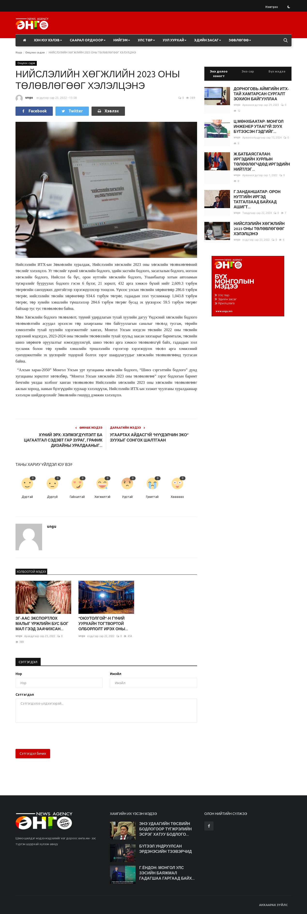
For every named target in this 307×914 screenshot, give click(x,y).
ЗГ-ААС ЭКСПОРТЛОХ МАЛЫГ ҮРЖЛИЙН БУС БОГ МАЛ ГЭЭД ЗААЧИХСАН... (41, 624)
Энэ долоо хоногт (219, 74)
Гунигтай (152, 496)
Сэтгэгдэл (28, 662)
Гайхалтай (77, 496)
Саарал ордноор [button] (88, 40)
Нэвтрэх (271, 6)
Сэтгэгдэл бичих (33, 753)
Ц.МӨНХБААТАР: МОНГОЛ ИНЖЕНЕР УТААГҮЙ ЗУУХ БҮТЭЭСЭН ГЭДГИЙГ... (259, 127)
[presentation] (52, 735)
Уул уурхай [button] (174, 40)
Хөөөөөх (177, 496)
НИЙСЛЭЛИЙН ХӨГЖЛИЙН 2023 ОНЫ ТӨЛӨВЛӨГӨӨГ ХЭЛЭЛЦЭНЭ (259, 229)
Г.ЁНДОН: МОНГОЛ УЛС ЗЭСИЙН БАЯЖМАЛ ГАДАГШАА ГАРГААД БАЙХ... (167, 873)
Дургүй (52, 496)
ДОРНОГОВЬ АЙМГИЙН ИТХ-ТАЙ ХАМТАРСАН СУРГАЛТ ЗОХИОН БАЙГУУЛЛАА (261, 94)
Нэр (18, 674)
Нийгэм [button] (121, 40)
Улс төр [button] (146, 40)
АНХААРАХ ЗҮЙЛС (273, 905)
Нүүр (18, 52)
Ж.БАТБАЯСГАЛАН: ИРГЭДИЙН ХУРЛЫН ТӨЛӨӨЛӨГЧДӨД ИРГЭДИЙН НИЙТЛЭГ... (262, 162)
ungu (24, 98)
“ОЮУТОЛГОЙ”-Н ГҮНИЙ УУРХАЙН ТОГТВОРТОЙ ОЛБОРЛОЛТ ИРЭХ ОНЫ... (103, 624)
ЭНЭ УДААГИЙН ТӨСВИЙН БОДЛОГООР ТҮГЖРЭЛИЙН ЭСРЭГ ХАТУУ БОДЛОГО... (165, 829)
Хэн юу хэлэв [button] (48, 40)
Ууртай (127, 496)
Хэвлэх (108, 111)
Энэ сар (248, 71)
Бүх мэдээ (277, 71)
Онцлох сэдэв (35, 52)
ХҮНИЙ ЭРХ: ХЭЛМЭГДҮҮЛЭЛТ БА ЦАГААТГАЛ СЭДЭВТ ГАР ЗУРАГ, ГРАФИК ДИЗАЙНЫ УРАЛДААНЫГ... (63, 441)
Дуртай (27, 496)
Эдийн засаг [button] (207, 40)
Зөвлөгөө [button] (240, 40)
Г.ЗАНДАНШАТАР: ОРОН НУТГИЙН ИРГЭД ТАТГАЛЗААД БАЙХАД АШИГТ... (257, 200)
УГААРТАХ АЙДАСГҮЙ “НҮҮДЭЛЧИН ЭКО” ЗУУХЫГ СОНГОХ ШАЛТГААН (149, 438)
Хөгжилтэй (102, 496)
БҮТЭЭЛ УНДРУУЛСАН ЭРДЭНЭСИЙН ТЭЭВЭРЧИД (165, 849)
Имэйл (115, 674)
